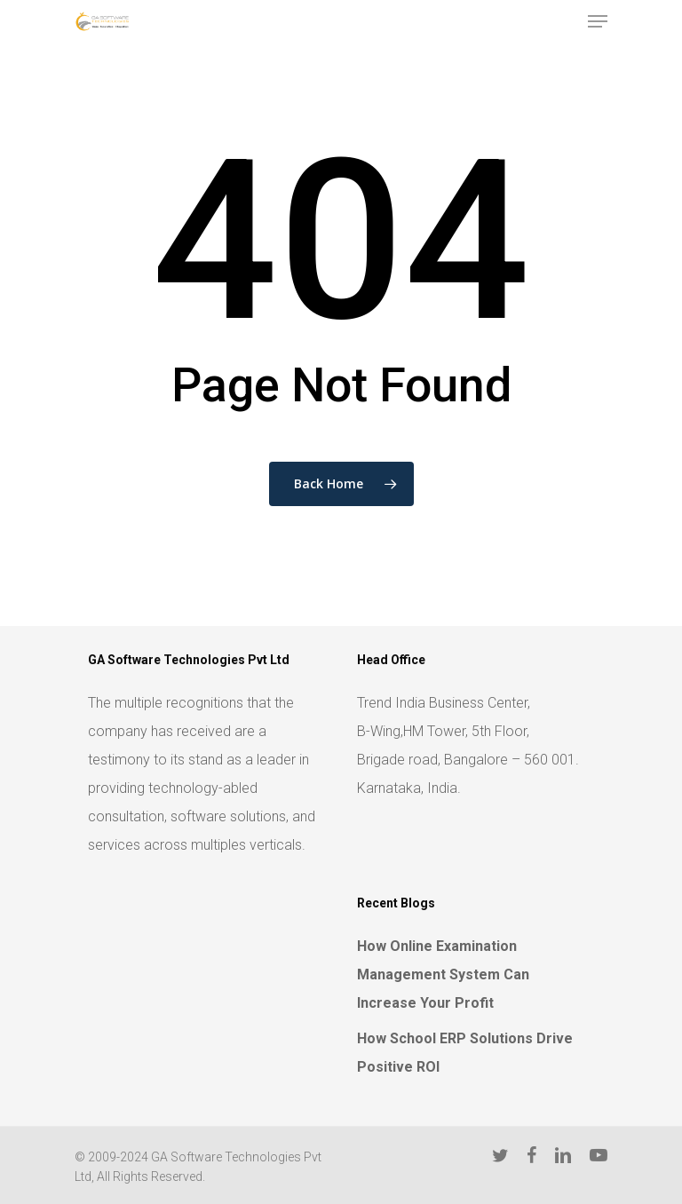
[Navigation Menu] (597, 21)
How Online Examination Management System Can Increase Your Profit (443, 974)
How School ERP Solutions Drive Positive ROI (465, 1052)
